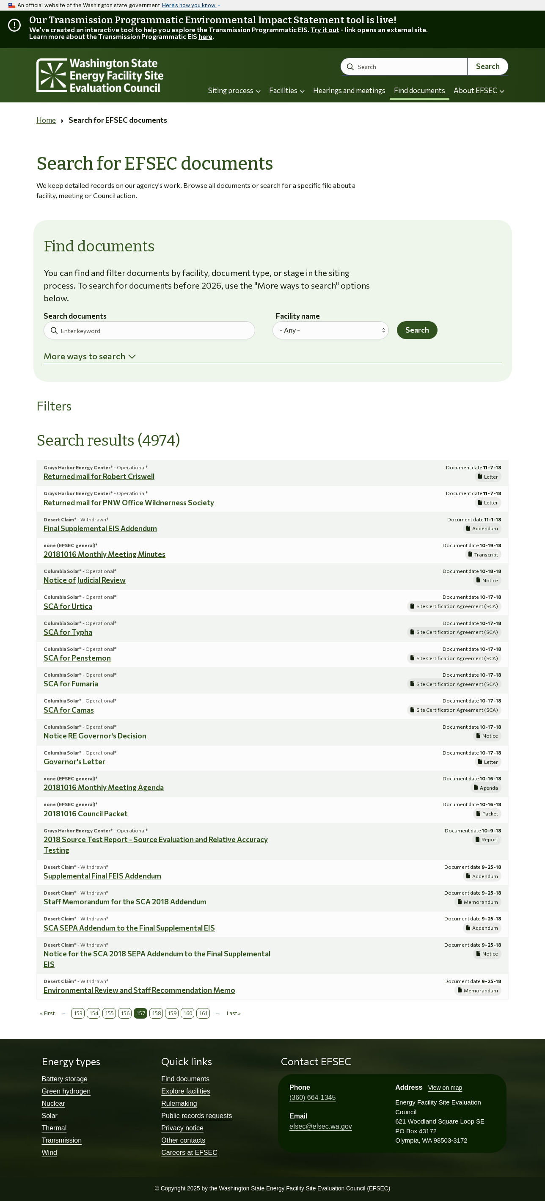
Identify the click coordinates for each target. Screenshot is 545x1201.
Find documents (419, 90)
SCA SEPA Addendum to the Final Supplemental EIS (129, 927)
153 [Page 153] (78, 1013)
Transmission (62, 1140)
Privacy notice (182, 1128)
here (205, 36)
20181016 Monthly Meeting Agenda (104, 787)
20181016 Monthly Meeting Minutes (104, 554)
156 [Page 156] (125, 1013)
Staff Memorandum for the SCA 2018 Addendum (125, 901)
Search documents (75, 316)
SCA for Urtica (68, 606)
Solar (50, 1115)
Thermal (54, 1128)
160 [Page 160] (187, 1013)
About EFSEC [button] (479, 90)
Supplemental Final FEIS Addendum (102, 875)
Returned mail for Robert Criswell (99, 476)
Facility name (298, 316)
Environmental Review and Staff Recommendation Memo (139, 990)
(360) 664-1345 (312, 1097)
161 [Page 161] (203, 1013)
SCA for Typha (68, 632)
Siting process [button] (234, 90)
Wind (49, 1152)
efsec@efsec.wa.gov (320, 1126)
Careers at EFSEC (189, 1152)
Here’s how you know (189, 5)
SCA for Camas (69, 709)
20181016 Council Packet (86, 813)
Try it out (325, 29)
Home (46, 120)
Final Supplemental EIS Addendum (100, 528)
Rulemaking (179, 1103)
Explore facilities (185, 1091)
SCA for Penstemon (77, 657)
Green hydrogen (66, 1091)
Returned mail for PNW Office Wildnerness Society (129, 502)
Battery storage (65, 1079)
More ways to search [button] (84, 356)
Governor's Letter (74, 761)
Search (488, 66)
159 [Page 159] (172, 1013)
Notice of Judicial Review (85, 580)
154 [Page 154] (93, 1013)
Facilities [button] (287, 90)
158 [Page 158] (156, 1013)
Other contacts (183, 1140)
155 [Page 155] (109, 1013)
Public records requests (196, 1115)
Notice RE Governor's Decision (95, 735)
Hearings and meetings (349, 90)
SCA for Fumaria (71, 683)
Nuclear (53, 1103)
